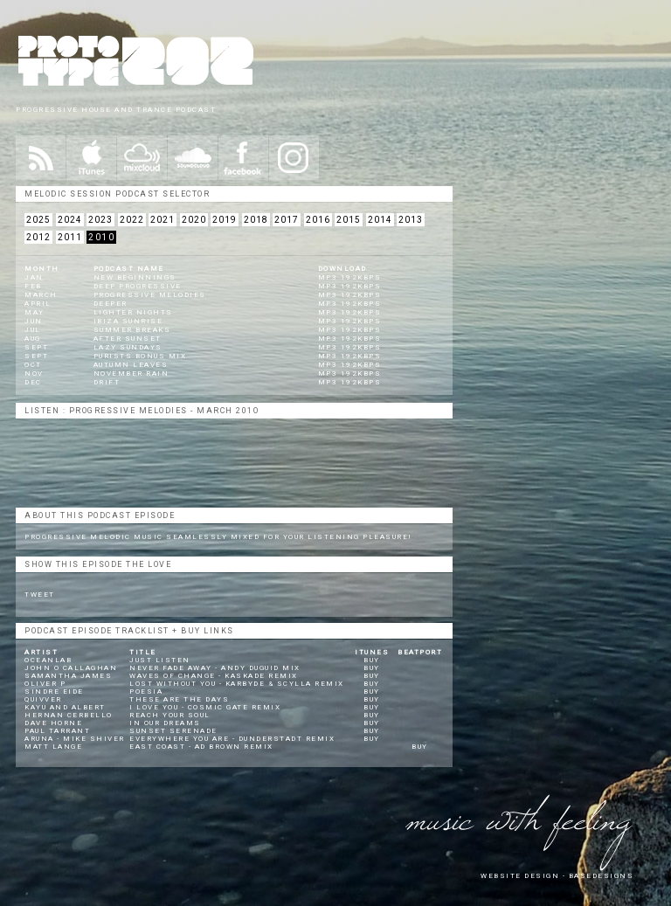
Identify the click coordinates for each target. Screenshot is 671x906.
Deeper (110, 304)
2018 (256, 220)
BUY (371, 660)
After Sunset (127, 338)
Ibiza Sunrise (128, 321)
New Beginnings (134, 277)
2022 (132, 220)
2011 (70, 237)
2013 (410, 220)
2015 (348, 220)
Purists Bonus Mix (140, 356)
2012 (38, 237)
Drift (107, 382)
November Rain (131, 373)
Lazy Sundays (128, 347)
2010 (101, 237)
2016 (318, 220)
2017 (286, 220)
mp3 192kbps (350, 277)
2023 (100, 220)
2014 (380, 220)
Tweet (39, 594)
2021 (162, 220)
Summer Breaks (132, 330)
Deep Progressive (137, 286)
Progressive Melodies (149, 295)
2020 (194, 220)
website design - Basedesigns (557, 876)
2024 (70, 220)
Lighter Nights (133, 312)
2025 (38, 220)
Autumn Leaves (131, 365)
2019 (224, 220)
